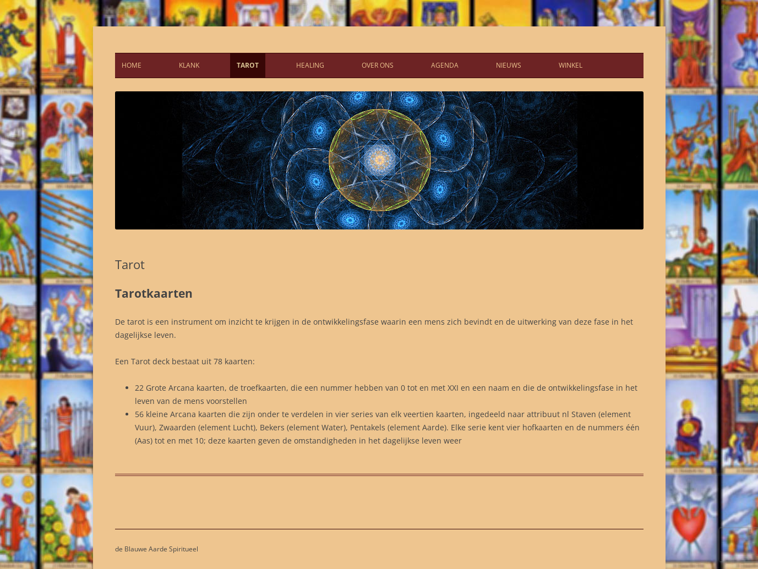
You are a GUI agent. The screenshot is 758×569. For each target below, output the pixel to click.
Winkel (570, 65)
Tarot (248, 65)
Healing (310, 65)
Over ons (378, 65)
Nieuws (508, 65)
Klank (189, 65)
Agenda (445, 65)
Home (131, 65)
